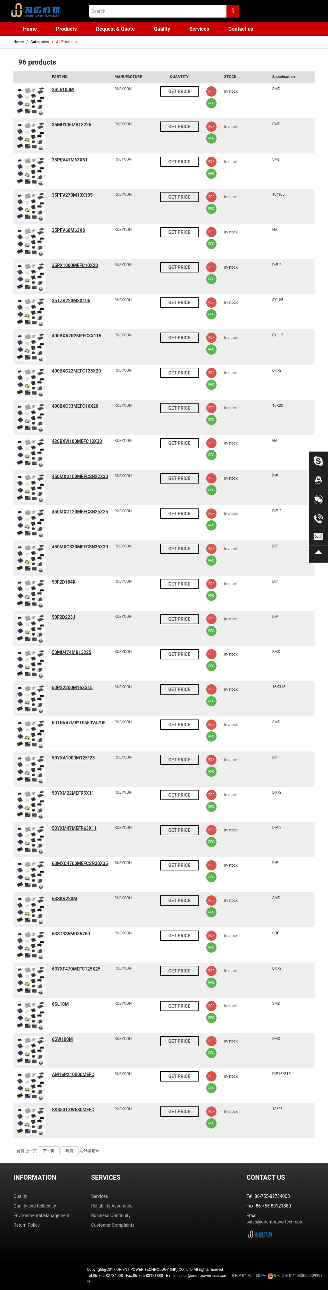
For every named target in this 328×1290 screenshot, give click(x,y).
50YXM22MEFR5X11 (73, 793)
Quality (162, 29)
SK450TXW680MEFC (73, 1109)
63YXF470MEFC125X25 (76, 968)
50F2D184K (64, 582)
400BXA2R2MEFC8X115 (76, 335)
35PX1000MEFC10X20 (75, 265)
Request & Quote (115, 29)
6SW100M (62, 1039)
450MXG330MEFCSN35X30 (80, 546)
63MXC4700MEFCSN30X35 (80, 863)
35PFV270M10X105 (72, 195)
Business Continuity (111, 1215)
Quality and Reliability (34, 1205)
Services (199, 29)
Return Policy (26, 1225)
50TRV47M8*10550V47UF (79, 722)
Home (30, 29)
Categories (39, 42)
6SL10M (60, 1004)
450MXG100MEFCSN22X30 (80, 476)
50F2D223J (63, 617)
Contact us (240, 29)
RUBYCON (123, 89)
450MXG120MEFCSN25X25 (80, 511)
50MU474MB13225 (71, 652)
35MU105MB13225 (71, 124)
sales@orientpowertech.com (275, 1221)
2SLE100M (63, 89)
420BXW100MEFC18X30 (77, 441)
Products (66, 29)
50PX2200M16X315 (72, 687)
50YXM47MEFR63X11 (74, 828)
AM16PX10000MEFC (73, 1074)
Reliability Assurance (112, 1205)
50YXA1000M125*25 (73, 757)
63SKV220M (64, 898)
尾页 (69, 1151)
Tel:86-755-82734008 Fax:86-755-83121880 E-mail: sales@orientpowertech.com (205, 1278)
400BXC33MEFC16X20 (75, 406)
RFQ (211, 103)
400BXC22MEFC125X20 (76, 371)
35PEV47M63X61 (69, 159)
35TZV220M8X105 (71, 300)
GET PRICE (179, 91)
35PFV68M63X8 (68, 230)
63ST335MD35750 (71, 933)
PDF (211, 91)
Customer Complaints (113, 1225)
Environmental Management (41, 1215)
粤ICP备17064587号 (248, 1275)
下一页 (48, 1151)
